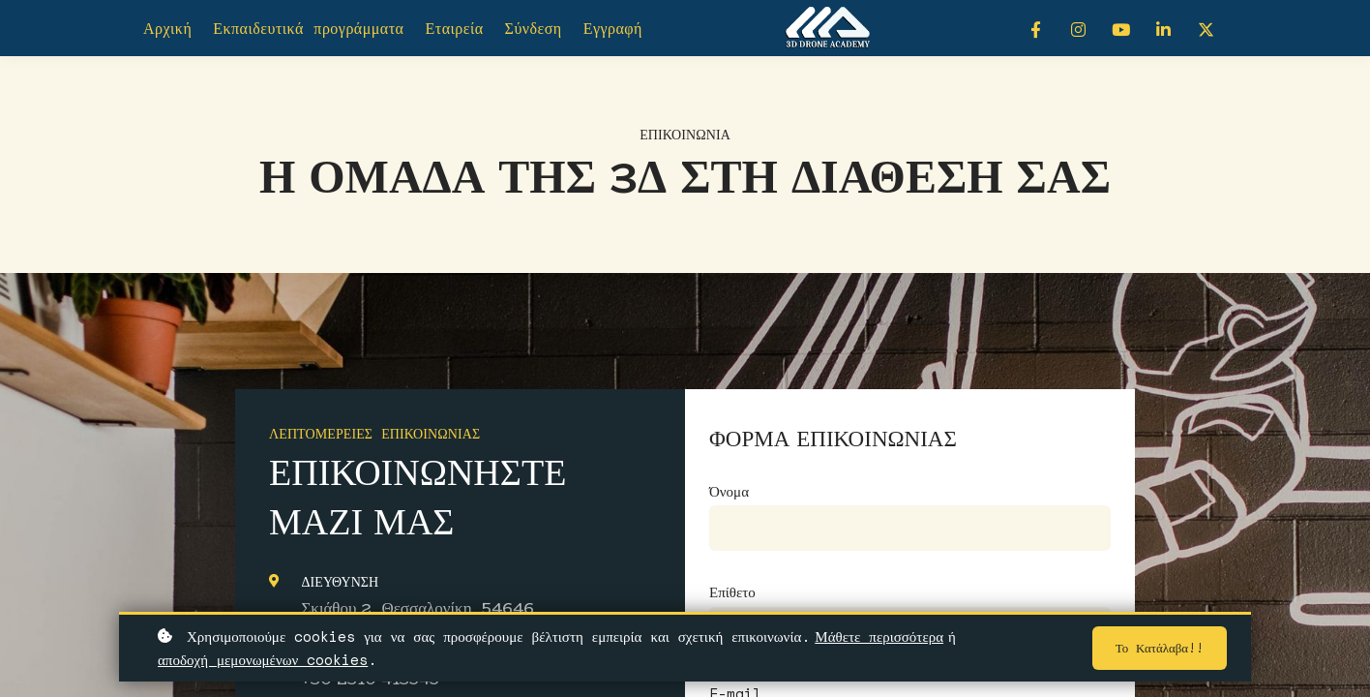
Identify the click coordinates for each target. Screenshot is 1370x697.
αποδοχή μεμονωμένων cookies (263, 659)
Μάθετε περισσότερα (879, 636)
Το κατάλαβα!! (1155, 648)
